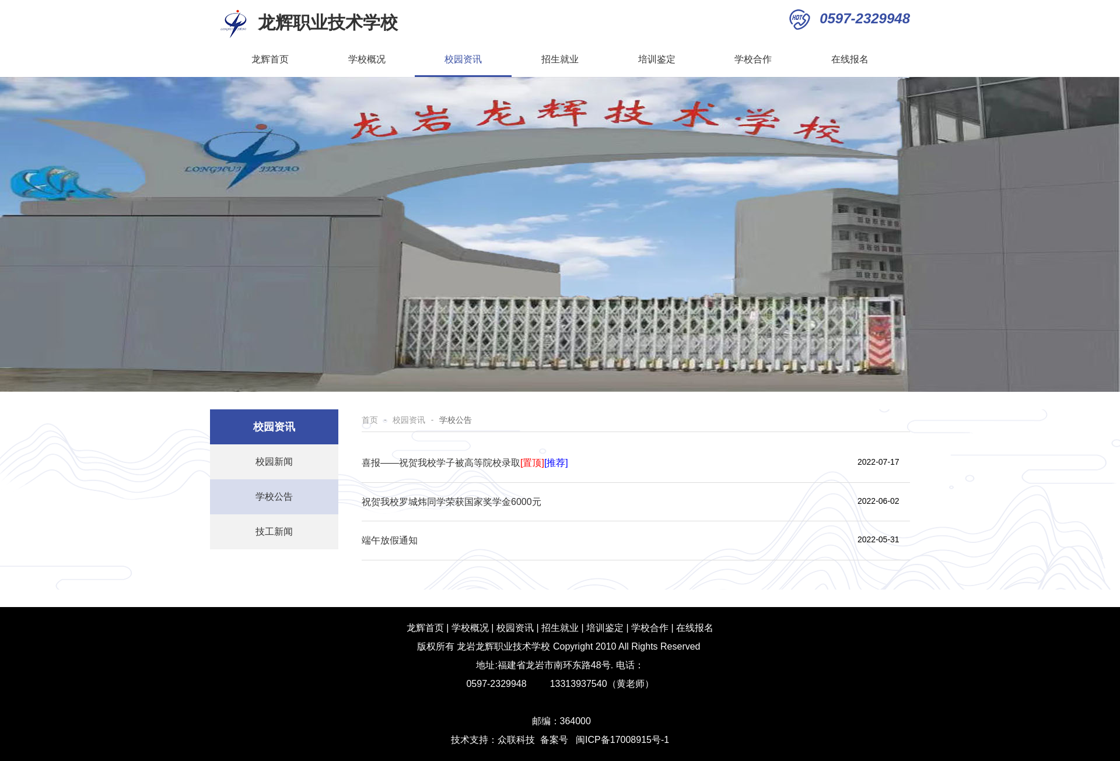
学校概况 (381, 59)
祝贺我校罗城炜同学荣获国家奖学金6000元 (451, 502)
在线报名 (850, 59)
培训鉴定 (657, 59)
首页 (370, 420)
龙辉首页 (270, 59)
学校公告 (274, 497)
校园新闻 (274, 462)
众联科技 (516, 740)
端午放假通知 (390, 540)
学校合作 (753, 59)
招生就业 (574, 59)
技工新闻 (274, 531)
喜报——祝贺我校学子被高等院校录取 (465, 463)
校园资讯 (477, 59)
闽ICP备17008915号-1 (622, 740)
